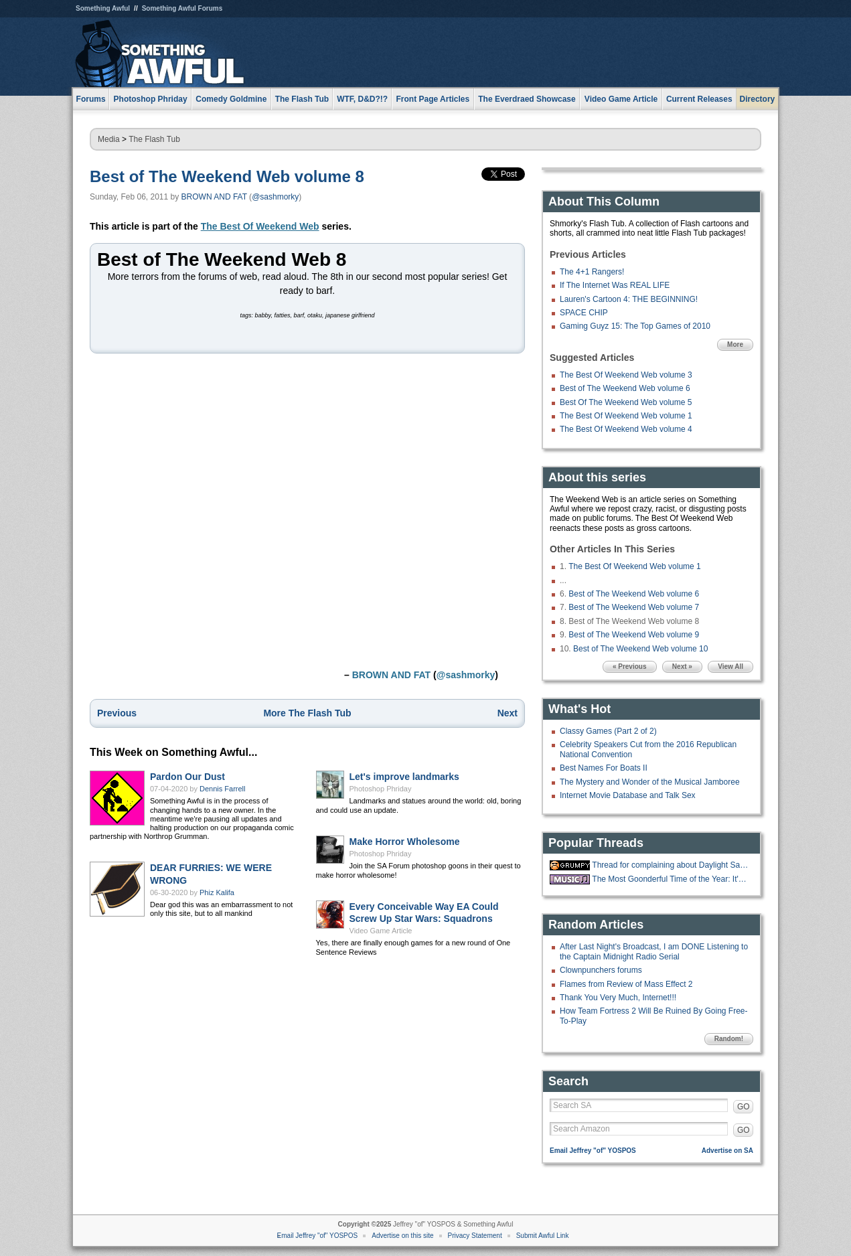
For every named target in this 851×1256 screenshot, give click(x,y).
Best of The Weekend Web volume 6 (625, 388)
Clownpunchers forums (601, 970)
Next (507, 713)
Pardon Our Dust (187, 776)
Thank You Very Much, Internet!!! (618, 997)
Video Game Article (381, 931)
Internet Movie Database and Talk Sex (628, 795)
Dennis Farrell (222, 789)
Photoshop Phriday (381, 789)
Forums (91, 99)
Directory (757, 99)
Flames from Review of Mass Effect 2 (626, 984)
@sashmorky (275, 197)
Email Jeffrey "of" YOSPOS (593, 1150)
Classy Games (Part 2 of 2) (608, 731)
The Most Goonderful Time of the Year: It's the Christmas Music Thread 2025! (671, 879)
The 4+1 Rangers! (592, 272)
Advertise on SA (727, 1150)
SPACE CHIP (584, 312)
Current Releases (699, 99)
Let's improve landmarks (404, 776)
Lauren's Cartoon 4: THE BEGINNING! (629, 299)
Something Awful (103, 8)
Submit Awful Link (542, 1235)
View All (730, 666)
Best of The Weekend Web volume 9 (633, 634)
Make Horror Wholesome (405, 841)
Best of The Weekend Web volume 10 (640, 648)
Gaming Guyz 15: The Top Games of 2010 (635, 326)
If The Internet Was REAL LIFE (615, 285)
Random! (728, 1038)
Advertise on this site (402, 1235)
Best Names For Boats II (603, 768)
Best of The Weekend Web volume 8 (227, 176)
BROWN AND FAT (214, 197)
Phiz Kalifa (217, 892)
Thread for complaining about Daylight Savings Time (671, 865)
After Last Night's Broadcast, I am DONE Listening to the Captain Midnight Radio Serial (654, 951)
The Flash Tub (154, 139)
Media (109, 139)
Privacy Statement (475, 1235)
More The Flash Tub (307, 713)
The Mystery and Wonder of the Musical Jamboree (650, 782)
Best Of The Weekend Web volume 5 (626, 402)
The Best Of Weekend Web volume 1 (626, 415)
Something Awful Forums (182, 8)
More (735, 344)
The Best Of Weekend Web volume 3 (626, 375)
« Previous (630, 666)
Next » (682, 666)
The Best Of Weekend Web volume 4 (626, 429)
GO (743, 1106)
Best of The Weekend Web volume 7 (633, 607)
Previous (117, 713)
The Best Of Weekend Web (260, 226)
